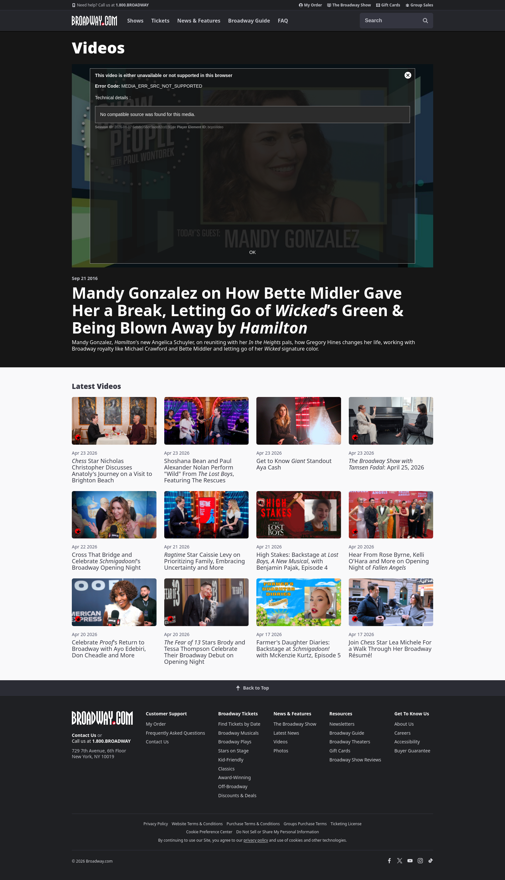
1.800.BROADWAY (110, 5)
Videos (280, 742)
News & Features (198, 20)
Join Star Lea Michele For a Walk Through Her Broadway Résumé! (390, 648)
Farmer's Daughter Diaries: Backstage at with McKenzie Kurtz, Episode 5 (298, 648)
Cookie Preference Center (209, 832)
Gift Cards (388, 5)
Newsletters (342, 724)
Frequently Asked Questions (175, 733)
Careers (402, 733)
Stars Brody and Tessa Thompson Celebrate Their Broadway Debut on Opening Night (204, 651)
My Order (310, 5)
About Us (404, 724)
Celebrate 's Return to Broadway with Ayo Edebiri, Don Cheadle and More (109, 648)
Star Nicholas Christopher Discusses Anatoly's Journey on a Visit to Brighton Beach (112, 470)
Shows (135, 20)
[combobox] (396, 20)
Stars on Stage (233, 751)
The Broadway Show (349, 5)
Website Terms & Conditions (197, 824)
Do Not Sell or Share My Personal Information (277, 832)
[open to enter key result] (425, 20)
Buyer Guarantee (412, 751)
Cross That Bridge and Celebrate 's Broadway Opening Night (106, 561)
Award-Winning (234, 777)
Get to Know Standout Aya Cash (294, 464)
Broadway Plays (235, 742)
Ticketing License (346, 824)
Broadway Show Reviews (355, 760)
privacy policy (255, 840)
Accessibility (407, 742)
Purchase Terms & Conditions (253, 824)
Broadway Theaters (349, 742)
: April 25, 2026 (386, 464)
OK (252, 252)
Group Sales (419, 5)
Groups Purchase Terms (305, 824)
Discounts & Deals (237, 795)
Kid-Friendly (230, 760)
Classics (226, 769)
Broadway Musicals (238, 733)
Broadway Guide (249, 20)
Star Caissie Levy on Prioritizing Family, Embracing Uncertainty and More (204, 561)
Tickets (160, 20)
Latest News (286, 733)
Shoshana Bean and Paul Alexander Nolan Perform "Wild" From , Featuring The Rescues (199, 470)
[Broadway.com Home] (94, 20)
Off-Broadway (233, 786)
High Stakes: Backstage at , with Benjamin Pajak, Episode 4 (297, 561)
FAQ (283, 20)
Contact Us (84, 735)
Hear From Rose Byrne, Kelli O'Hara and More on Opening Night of (389, 561)
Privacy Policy (156, 824)
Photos (280, 751)
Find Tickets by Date (239, 724)
